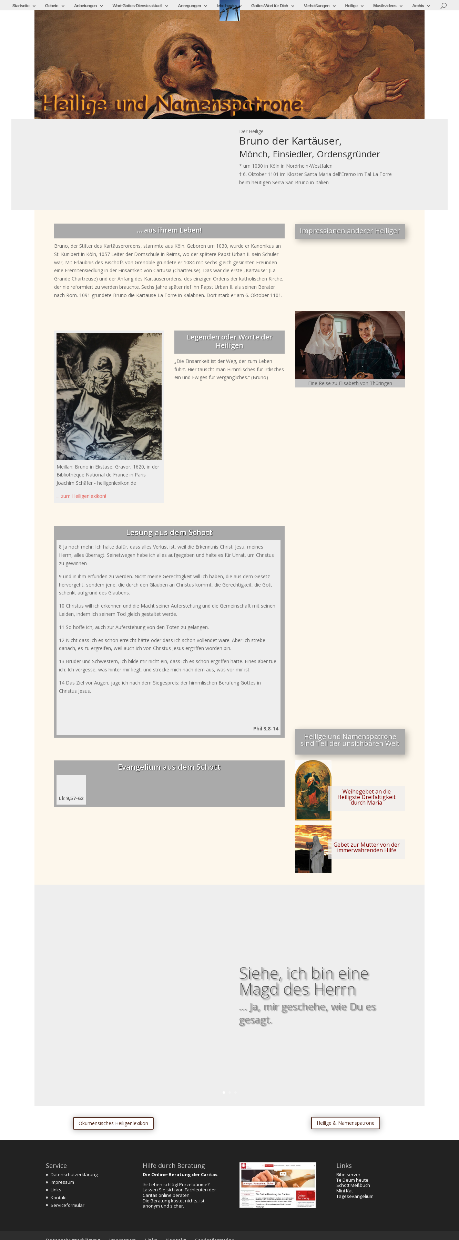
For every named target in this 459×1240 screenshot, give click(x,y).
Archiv (418, 5)
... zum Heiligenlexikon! (81, 496)
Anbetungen (85, 5)
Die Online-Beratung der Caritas (180, 1174)
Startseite (20, 5)
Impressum (62, 1182)
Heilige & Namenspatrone (346, 1123)
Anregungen (189, 5)
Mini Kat (344, 1191)
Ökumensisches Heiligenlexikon (113, 1123)
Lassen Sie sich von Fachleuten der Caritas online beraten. (179, 1192)
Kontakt (59, 1197)
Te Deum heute (352, 1180)
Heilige (351, 5)
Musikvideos (384, 5)
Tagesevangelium (355, 1196)
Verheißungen (316, 5)
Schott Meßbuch (353, 1185)
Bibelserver (348, 1174)
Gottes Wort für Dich (269, 5)
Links (56, 1190)
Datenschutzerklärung (74, 1174)
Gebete (51, 5)
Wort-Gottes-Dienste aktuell (137, 5)
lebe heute (226, 5)
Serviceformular (67, 1205)
